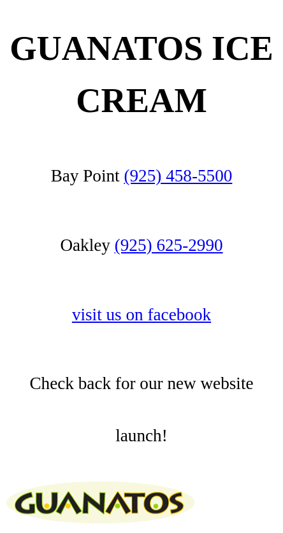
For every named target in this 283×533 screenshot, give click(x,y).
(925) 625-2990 (169, 245)
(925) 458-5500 (178, 175)
